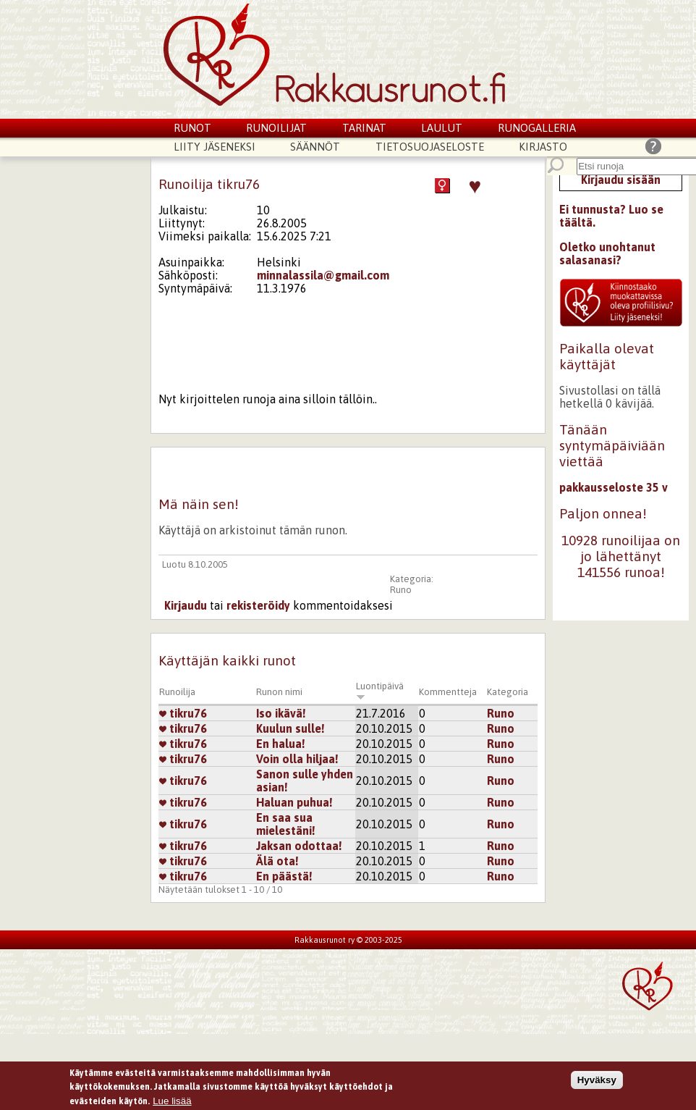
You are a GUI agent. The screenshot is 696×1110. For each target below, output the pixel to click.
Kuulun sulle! (290, 728)
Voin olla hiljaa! (297, 758)
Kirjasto (543, 146)
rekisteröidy (258, 605)
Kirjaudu (185, 605)
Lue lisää (172, 1103)
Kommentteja (448, 691)
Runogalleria (537, 128)
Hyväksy (596, 1082)
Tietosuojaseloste (429, 146)
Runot (192, 128)
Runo (401, 589)
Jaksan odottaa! (299, 845)
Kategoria (507, 691)
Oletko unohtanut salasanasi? (607, 253)
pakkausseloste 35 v (613, 487)
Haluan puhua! (294, 802)
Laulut (441, 128)
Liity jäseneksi (214, 146)
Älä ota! (277, 860)
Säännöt (315, 146)
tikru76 (183, 713)
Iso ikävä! (281, 713)
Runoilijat (276, 128)
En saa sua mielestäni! (285, 824)
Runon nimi (279, 691)
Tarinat (364, 128)
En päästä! (284, 876)
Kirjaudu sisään (621, 179)
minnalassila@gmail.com (323, 275)
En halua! (280, 743)
